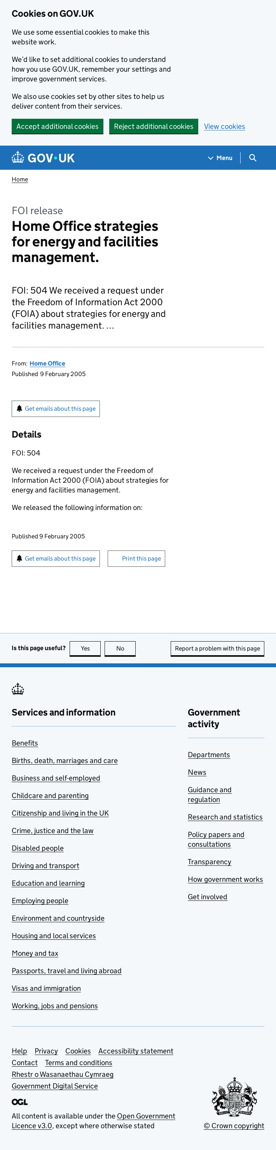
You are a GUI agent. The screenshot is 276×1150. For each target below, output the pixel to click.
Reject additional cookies (154, 126)
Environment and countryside (58, 918)
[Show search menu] (252, 158)
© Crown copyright (234, 1125)
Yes (91, 648)
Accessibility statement (135, 1050)
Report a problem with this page (217, 648)
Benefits (25, 743)
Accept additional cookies (57, 126)
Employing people (40, 900)
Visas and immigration (46, 988)
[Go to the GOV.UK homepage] (43, 158)
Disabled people (38, 848)
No (126, 648)
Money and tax (35, 953)
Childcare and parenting (50, 795)
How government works (225, 879)
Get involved (207, 896)
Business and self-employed (56, 778)
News (197, 772)
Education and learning (48, 883)
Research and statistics (225, 816)
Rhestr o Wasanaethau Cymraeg (63, 1074)
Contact (25, 1062)
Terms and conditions (78, 1062)
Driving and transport (45, 865)
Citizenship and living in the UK (60, 813)
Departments (209, 754)
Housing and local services (54, 935)
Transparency (209, 861)
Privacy (46, 1050)
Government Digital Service (55, 1085)
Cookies (78, 1050)
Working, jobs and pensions (55, 1005)
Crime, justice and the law (53, 830)
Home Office (47, 363)
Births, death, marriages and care (65, 760)
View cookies (224, 126)
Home (20, 179)
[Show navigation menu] (220, 158)
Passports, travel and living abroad (67, 970)
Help (19, 1050)
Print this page (141, 558)
